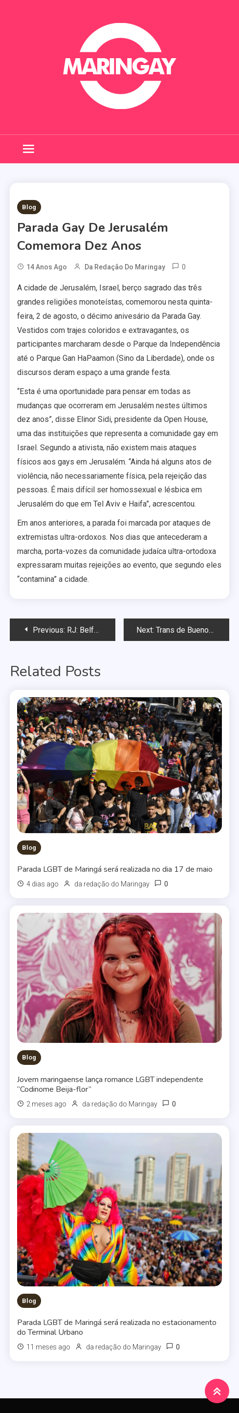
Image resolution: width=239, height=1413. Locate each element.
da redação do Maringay (125, 267)
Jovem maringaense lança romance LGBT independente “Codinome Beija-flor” (110, 1084)
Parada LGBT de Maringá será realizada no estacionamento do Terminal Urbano (117, 1327)
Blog (29, 207)
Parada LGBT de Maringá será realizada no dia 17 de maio (115, 869)
